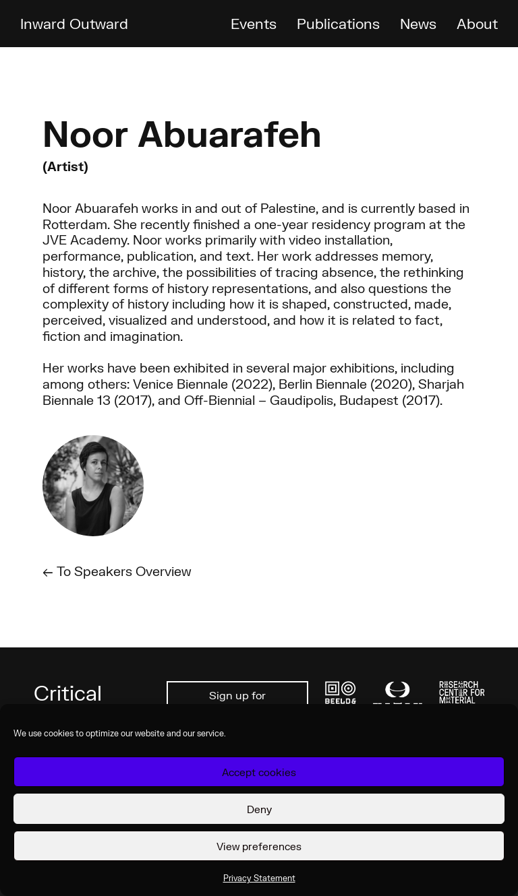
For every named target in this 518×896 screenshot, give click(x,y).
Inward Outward (74, 23)
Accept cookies (259, 772)
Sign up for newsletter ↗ (237, 702)
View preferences (259, 846)
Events (254, 23)
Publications (338, 23)
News (418, 23)
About (477, 23)
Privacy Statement (259, 878)
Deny (259, 809)
